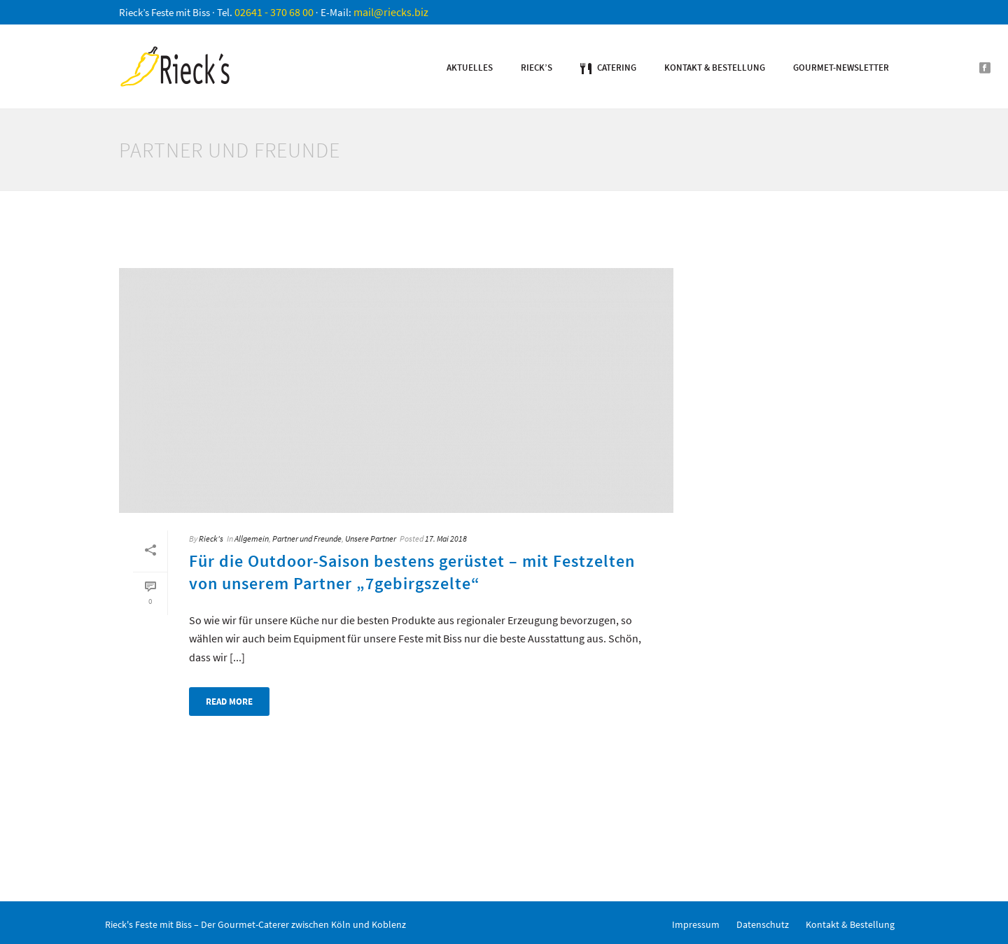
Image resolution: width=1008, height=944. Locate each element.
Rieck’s (536, 67)
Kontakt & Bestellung (714, 67)
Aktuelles (470, 67)
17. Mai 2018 (446, 538)
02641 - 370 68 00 (274, 12)
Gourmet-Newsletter (841, 67)
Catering (608, 68)
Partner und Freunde (307, 538)
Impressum (696, 924)
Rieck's (211, 538)
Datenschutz (762, 924)
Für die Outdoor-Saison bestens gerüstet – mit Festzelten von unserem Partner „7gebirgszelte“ (412, 571)
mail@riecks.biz (391, 12)
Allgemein (251, 538)
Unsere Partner (370, 538)
